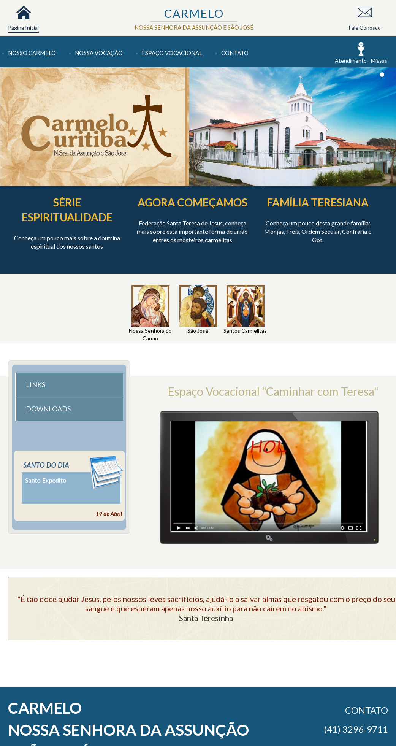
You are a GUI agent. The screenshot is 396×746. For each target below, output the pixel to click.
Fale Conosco (365, 27)
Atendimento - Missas (361, 60)
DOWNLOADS (48, 409)
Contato (235, 52)
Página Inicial (23, 27)
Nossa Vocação (99, 52)
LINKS (35, 384)
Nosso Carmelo (32, 52)
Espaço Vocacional (172, 52)
